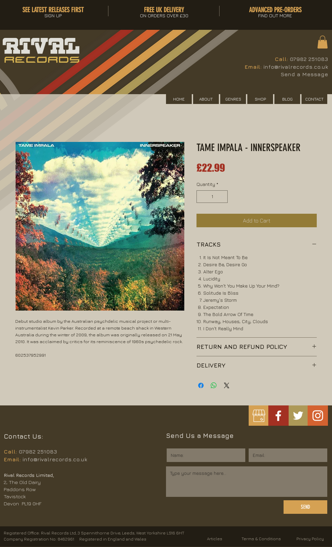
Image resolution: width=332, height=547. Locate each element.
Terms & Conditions (261, 538)
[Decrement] (202, 197)
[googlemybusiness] (259, 416)
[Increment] (222, 197)
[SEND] (305, 507)
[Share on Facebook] (201, 385)
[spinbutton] (212, 197)
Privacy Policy (310, 538)
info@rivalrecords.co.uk (295, 67)
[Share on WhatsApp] (214, 385)
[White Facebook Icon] (278, 416)
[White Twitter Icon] (298, 415)
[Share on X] (227, 385)
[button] (322, 42)
